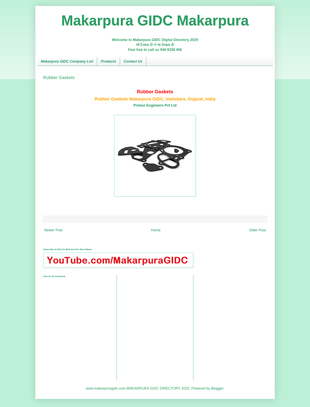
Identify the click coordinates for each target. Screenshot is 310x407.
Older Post (257, 230)
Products (108, 61)
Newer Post (53, 230)
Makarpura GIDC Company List (67, 61)
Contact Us (133, 61)
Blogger (217, 388)
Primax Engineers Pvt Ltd (155, 105)
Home (156, 230)
